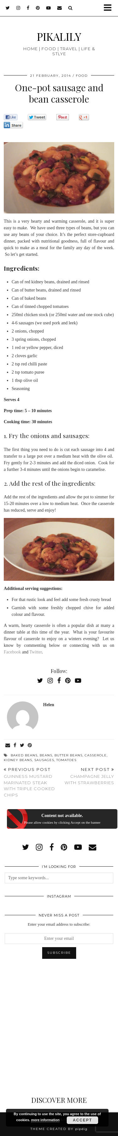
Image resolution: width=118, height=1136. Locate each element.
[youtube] (48, 8)
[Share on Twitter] (22, 745)
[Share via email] (8, 745)
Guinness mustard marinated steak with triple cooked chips (31, 782)
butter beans (68, 755)
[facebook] (28, 8)
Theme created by (59, 1129)
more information (45, 1120)
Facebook (12, 652)
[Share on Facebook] (15, 745)
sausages (44, 760)
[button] (109, 8)
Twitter (35, 652)
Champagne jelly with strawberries (87, 776)
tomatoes (66, 760)
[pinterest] (38, 8)
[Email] (59, 8)
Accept (82, 1120)
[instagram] (18, 8)
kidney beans (18, 760)
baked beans (24, 755)
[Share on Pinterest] (30, 745)
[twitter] (8, 8)
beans (46, 755)
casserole (96, 755)
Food (82, 76)
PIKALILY (59, 36)
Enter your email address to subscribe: (59, 924)
